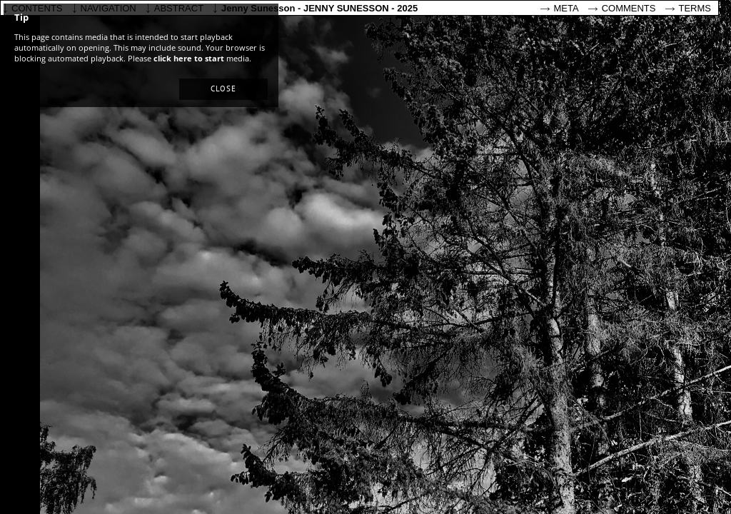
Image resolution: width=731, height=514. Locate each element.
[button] (223, 89)
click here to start (188, 58)
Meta (566, 8)
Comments (629, 8)
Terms (695, 8)
